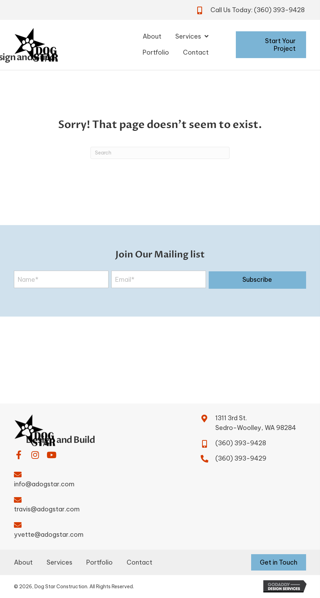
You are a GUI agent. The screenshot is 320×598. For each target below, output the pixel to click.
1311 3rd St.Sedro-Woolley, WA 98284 (255, 423)
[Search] (160, 153)
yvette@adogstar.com (48, 535)
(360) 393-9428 (279, 10)
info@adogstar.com (44, 484)
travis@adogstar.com (47, 509)
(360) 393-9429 (240, 458)
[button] (257, 280)
